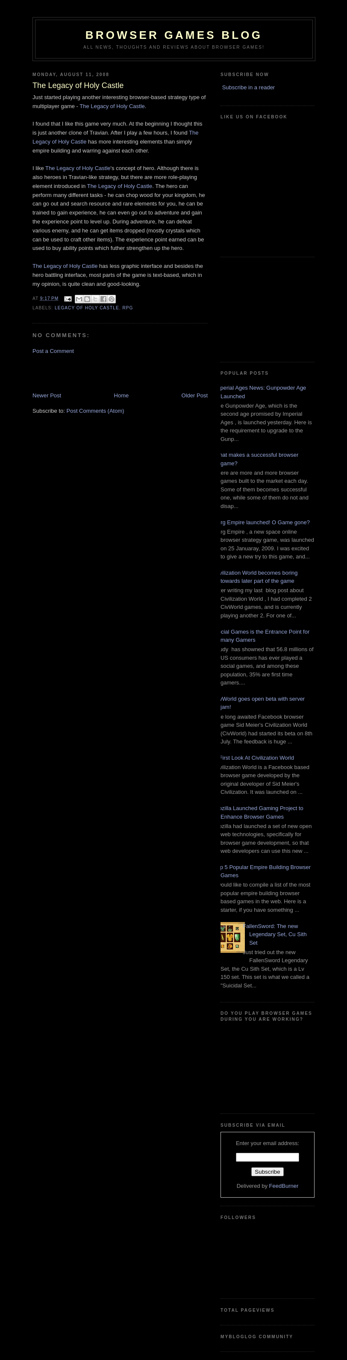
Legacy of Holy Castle (87, 307)
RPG (127, 307)
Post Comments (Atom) (95, 411)
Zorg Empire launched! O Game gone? (262, 522)
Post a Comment (53, 351)
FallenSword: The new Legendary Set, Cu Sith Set (274, 934)
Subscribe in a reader (248, 87)
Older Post (195, 395)
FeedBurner (284, 1186)
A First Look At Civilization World (254, 758)
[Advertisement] (82, 372)
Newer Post (46, 395)
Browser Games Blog (173, 35)
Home (121, 395)
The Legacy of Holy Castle (111, 106)
